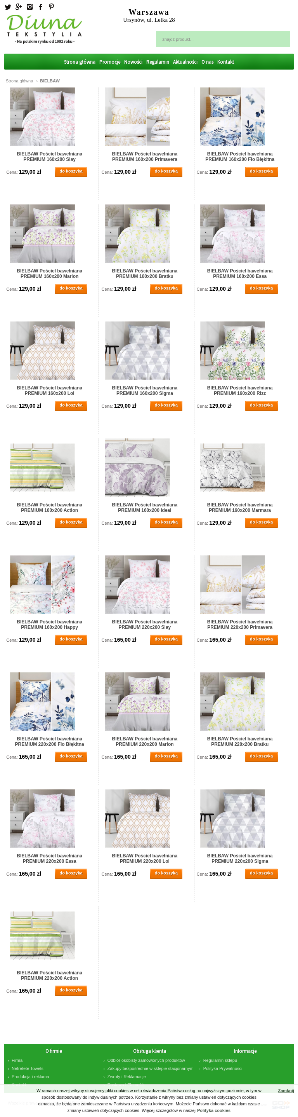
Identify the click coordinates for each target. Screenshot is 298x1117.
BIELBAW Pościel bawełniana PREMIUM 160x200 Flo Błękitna (239, 156)
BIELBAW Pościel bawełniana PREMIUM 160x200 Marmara (240, 507)
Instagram (29, 7)
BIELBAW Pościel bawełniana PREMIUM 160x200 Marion (49, 273)
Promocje (109, 62)
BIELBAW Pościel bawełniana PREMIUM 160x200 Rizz (240, 390)
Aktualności (185, 62)
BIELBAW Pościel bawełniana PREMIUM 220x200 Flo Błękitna (49, 741)
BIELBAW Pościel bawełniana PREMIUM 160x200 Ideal (145, 507)
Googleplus (19, 7)
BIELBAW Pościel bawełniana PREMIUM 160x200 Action (49, 507)
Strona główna (79, 62)
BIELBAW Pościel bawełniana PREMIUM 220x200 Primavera (240, 624)
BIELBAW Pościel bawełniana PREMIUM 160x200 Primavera (145, 156)
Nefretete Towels (27, 1068)
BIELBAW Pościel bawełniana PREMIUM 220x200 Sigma (240, 858)
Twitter (8, 7)
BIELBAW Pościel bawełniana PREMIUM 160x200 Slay (49, 156)
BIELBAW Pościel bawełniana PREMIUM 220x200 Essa (49, 858)
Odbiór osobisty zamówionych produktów (146, 1060)
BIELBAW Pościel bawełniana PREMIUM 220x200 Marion (145, 741)
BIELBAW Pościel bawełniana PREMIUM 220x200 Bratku (240, 741)
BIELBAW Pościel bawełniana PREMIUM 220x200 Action (49, 975)
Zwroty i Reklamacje (126, 1076)
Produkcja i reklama (30, 1076)
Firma (17, 1060)
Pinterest (51, 7)
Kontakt (225, 62)
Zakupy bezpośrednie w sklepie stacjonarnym (150, 1068)
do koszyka (70, 171)
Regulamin (157, 62)
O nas (207, 62)
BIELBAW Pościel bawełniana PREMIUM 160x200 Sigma (145, 390)
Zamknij (286, 1090)
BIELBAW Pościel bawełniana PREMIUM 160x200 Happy (49, 624)
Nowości (133, 62)
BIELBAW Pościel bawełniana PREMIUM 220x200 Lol (145, 858)
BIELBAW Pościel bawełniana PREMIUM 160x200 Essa (240, 273)
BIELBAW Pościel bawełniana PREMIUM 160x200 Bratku (145, 273)
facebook (40, 7)
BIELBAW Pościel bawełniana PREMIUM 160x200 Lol (49, 390)
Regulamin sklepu (220, 1060)
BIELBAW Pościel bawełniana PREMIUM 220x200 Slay (145, 624)
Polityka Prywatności (223, 1068)
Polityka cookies (213, 1110)
